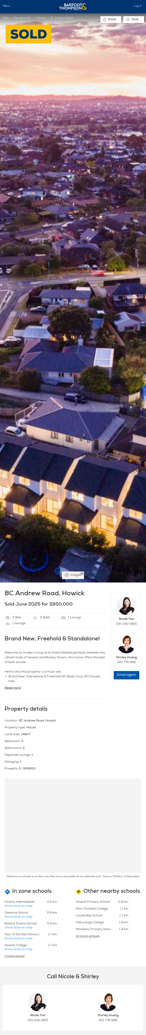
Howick (41, 18)
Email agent (126, 675)
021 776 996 (126, 662)
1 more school (15, 956)
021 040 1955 (126, 624)
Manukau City (22, 18)
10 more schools (88, 936)
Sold (5, 18)
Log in (138, 6)
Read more (13, 688)
